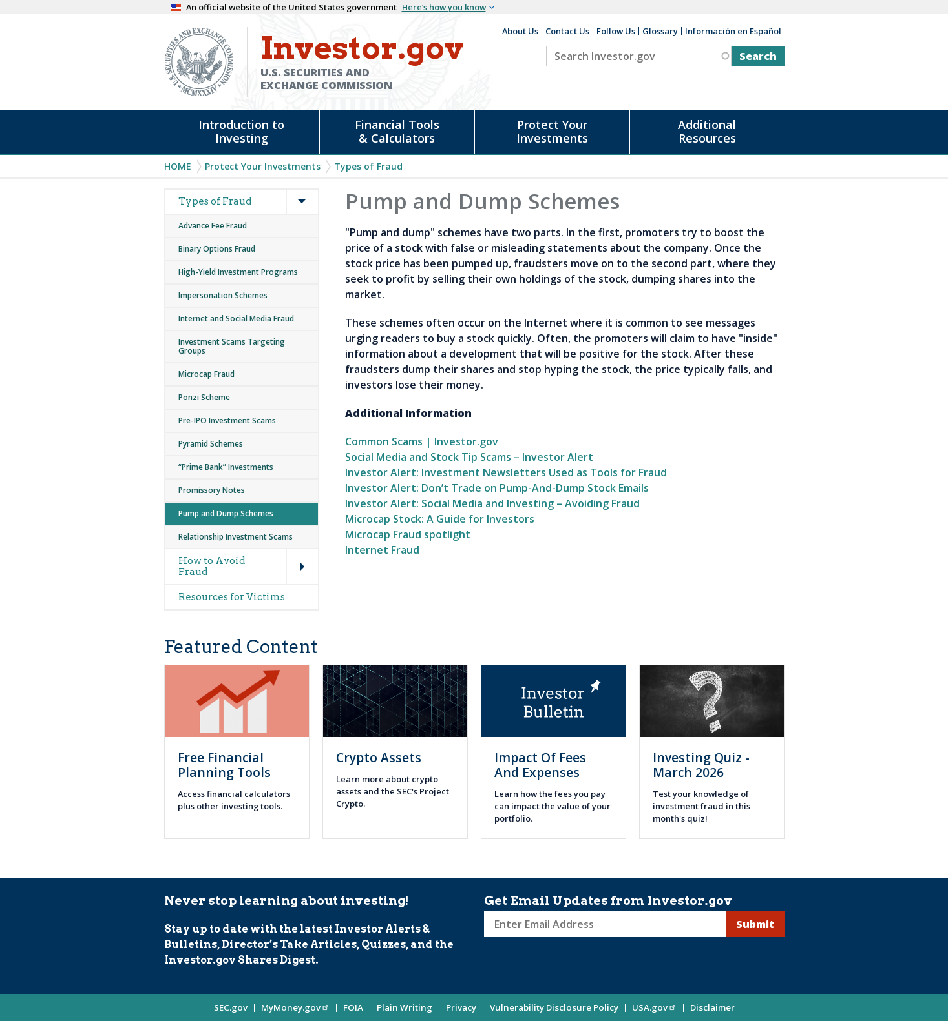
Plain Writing (404, 1007)
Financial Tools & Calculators (397, 131)
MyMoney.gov (295, 1007)
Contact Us (567, 31)
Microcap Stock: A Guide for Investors (439, 519)
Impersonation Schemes (223, 295)
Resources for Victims (231, 597)
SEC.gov (231, 1007)
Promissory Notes (211, 490)
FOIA (353, 1007)
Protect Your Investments (552, 131)
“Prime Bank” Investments (225, 466)
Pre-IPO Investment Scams (227, 420)
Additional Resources (707, 131)
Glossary (660, 31)
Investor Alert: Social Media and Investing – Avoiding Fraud (492, 503)
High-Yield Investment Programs (238, 272)
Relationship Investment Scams (235, 536)
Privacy (461, 1007)
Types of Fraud (368, 166)
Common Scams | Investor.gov (421, 441)
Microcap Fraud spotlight (407, 534)
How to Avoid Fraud (211, 566)
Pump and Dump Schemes (225, 513)
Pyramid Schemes (210, 443)
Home (177, 166)
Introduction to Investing (241, 131)
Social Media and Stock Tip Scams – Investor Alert (469, 457)
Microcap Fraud (206, 374)
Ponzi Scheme (204, 397)
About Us (520, 31)
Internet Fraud (382, 550)
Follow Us (615, 31)
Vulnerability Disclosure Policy (554, 1007)
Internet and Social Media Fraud (236, 318)
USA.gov (654, 1007)
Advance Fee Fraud (212, 225)
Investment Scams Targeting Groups (231, 346)
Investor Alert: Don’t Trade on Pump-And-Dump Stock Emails (497, 488)
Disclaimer (712, 1007)
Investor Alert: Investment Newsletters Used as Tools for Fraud (506, 472)
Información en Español (733, 31)
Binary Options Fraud (216, 248)
